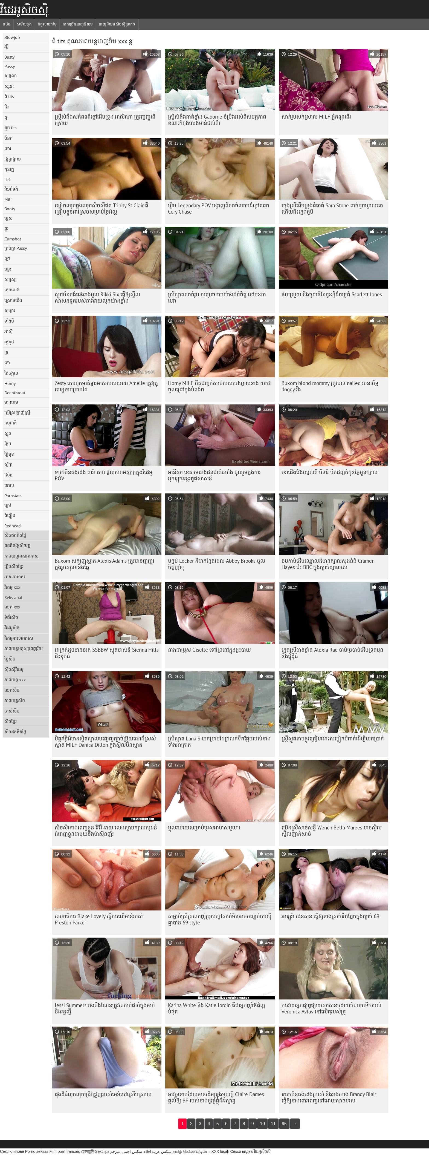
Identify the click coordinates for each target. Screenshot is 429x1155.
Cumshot (12, 239)
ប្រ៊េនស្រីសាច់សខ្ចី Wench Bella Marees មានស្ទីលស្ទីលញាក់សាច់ (332, 830)
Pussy (9, 66)
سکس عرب (162, 1151)
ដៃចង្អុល (11, 373)
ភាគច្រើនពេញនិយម (78, 24)
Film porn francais (64, 1151)
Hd (7, 179)
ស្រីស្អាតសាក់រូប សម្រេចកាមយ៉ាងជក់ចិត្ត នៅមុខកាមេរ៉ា (217, 297)
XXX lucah (220, 1151)
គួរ (6, 228)
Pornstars (13, 495)
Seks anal (13, 597)
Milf (8, 199)
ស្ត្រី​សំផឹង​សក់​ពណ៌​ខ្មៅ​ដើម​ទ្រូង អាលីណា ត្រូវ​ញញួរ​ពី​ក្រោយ (105, 119)
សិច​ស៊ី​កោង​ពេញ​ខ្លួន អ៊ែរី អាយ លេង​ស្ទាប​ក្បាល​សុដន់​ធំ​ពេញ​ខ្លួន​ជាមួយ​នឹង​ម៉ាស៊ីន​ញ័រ (106, 830)
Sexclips (102, 1151)
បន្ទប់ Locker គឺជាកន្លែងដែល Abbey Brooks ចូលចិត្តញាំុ (216, 564)
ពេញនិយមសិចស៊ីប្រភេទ (117, 24)
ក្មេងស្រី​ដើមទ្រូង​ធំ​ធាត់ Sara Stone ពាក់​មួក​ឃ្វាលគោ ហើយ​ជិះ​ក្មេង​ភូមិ (332, 208)
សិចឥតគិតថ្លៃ (15, 535)
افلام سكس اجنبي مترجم (130, 1151)
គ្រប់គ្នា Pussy (15, 248)
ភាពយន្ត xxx (15, 679)
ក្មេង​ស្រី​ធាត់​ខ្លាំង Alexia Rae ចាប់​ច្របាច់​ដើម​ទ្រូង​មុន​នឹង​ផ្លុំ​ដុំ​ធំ (332, 653)
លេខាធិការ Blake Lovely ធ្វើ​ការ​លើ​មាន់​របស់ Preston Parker (99, 919)
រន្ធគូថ (9, 341)
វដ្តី (6, 46)
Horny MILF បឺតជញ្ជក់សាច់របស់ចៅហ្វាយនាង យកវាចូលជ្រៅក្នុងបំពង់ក (220, 386)
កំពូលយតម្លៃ (47, 24)
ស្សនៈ (9, 86)
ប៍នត (8, 138)
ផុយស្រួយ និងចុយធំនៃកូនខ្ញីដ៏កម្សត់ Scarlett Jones (332, 294)
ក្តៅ (7, 258)
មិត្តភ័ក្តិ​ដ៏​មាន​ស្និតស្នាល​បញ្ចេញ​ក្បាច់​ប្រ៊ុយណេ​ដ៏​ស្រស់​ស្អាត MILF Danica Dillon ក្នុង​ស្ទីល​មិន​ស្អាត (105, 741)
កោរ (7, 148)
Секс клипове (12, 1151)
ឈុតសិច (11, 690)
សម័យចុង (24, 24)
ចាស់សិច (11, 711)
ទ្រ (6, 352)
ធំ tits (9, 96)
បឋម (7, 24)
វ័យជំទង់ (11, 189)
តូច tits (10, 127)
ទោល (9, 485)
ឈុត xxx (12, 607)
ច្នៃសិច (9, 659)
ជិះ (6, 107)
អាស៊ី (8, 331)
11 (273, 1123)
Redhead (12, 525)
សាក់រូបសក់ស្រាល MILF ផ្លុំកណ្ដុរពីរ (316, 116)
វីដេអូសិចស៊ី (24, 10)
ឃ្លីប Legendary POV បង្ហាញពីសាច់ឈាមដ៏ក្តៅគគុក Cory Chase (218, 208)
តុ (5, 117)
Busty (9, 57)
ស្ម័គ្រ (8, 464)
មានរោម (11, 402)
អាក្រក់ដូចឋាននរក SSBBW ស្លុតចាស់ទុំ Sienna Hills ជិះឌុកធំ (107, 653)
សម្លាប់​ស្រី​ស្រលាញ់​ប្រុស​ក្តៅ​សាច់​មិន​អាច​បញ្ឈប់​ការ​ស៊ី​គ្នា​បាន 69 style (219, 919)
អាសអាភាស (14, 576)
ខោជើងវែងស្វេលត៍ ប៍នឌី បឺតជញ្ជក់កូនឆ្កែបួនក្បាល (330, 472)
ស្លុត (7, 433)
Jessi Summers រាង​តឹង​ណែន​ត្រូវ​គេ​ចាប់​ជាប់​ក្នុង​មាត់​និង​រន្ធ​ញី (105, 1008)
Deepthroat (14, 392)
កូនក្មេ (9, 169)
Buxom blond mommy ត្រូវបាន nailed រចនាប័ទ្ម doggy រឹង (330, 386)
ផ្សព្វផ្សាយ (12, 159)
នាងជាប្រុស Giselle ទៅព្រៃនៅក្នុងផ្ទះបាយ (209, 650)
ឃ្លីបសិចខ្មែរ (14, 566)
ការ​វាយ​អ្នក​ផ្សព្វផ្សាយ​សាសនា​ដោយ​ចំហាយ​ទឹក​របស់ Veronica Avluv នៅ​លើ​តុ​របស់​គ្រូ (331, 1008)
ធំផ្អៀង (9, 515)
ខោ (7, 362)
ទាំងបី (9, 321)
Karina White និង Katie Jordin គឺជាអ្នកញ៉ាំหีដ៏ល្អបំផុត (216, 1008)
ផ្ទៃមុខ (9, 454)
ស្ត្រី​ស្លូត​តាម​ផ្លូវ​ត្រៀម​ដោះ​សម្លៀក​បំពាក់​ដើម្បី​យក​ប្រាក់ (333, 738)
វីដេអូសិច (11, 627)
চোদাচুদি (87, 1151)
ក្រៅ (7, 505)
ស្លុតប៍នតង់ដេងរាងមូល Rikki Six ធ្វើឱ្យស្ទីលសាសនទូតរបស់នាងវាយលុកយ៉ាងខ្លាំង (97, 297)
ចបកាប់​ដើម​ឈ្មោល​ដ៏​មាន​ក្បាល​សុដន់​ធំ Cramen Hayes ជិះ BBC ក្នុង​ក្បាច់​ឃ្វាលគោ (328, 564)
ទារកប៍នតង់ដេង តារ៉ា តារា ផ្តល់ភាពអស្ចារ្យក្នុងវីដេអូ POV (103, 475)
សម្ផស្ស (10, 279)
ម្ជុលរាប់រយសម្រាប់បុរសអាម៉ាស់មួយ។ (204, 827)
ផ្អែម (7, 443)
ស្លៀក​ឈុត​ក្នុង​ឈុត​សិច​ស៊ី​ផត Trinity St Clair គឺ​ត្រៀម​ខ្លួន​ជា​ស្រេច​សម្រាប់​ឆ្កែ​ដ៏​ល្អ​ (101, 208)
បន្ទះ (8, 269)
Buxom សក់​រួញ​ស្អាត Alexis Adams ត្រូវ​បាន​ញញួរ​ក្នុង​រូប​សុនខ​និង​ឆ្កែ (104, 564)
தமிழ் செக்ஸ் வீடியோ (191, 1151)
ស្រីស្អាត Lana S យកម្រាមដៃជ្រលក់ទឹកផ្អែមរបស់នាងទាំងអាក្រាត (219, 741)
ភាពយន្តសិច (14, 700)
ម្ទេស (8, 218)
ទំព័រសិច (11, 617)
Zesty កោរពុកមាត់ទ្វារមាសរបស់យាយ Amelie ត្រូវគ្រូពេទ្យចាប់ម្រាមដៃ (106, 386)
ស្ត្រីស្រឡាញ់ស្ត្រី (17, 412)
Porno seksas (36, 1151)
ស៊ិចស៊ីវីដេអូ (14, 669)
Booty (9, 208)
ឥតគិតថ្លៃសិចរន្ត (17, 545)
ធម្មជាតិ (10, 423)
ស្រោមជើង (13, 300)
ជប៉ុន (8, 475)
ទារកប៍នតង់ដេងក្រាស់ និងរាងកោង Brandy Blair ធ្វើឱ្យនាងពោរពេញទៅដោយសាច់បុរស (329, 1097)
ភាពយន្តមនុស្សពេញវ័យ (23, 648)
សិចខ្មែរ (10, 721)
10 (262, 1123)
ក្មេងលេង (11, 289)
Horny (10, 383)
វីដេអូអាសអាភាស (18, 638)
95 (284, 1123)
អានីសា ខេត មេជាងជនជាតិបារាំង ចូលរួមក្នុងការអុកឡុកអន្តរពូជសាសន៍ (214, 475)
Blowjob (12, 37)
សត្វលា (10, 75)
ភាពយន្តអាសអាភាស (21, 556)
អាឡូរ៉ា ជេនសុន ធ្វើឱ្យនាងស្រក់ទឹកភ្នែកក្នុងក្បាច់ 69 (330, 916)
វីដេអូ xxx (12, 587)
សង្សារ (9, 310)
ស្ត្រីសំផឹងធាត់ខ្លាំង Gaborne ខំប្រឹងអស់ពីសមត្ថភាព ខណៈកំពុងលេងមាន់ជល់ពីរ (217, 119)
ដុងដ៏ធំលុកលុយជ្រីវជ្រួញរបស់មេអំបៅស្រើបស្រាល (103, 1094)
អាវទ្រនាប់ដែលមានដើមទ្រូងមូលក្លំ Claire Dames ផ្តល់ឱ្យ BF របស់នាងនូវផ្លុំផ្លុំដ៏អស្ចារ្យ (216, 1097)
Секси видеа (241, 1151)
